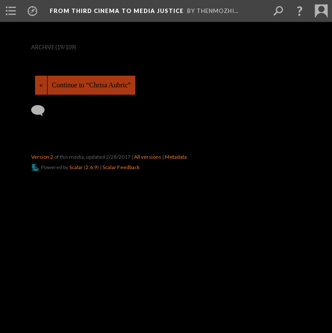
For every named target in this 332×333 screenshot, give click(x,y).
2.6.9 (91, 167)
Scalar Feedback (121, 167)
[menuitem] (11, 11)
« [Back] (41, 85)
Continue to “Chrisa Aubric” (91, 85)
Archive (42, 47)
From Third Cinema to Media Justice (117, 10)
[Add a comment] (41, 110)
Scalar (76, 167)
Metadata (176, 157)
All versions (147, 157)
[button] (299, 11)
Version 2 (42, 157)
